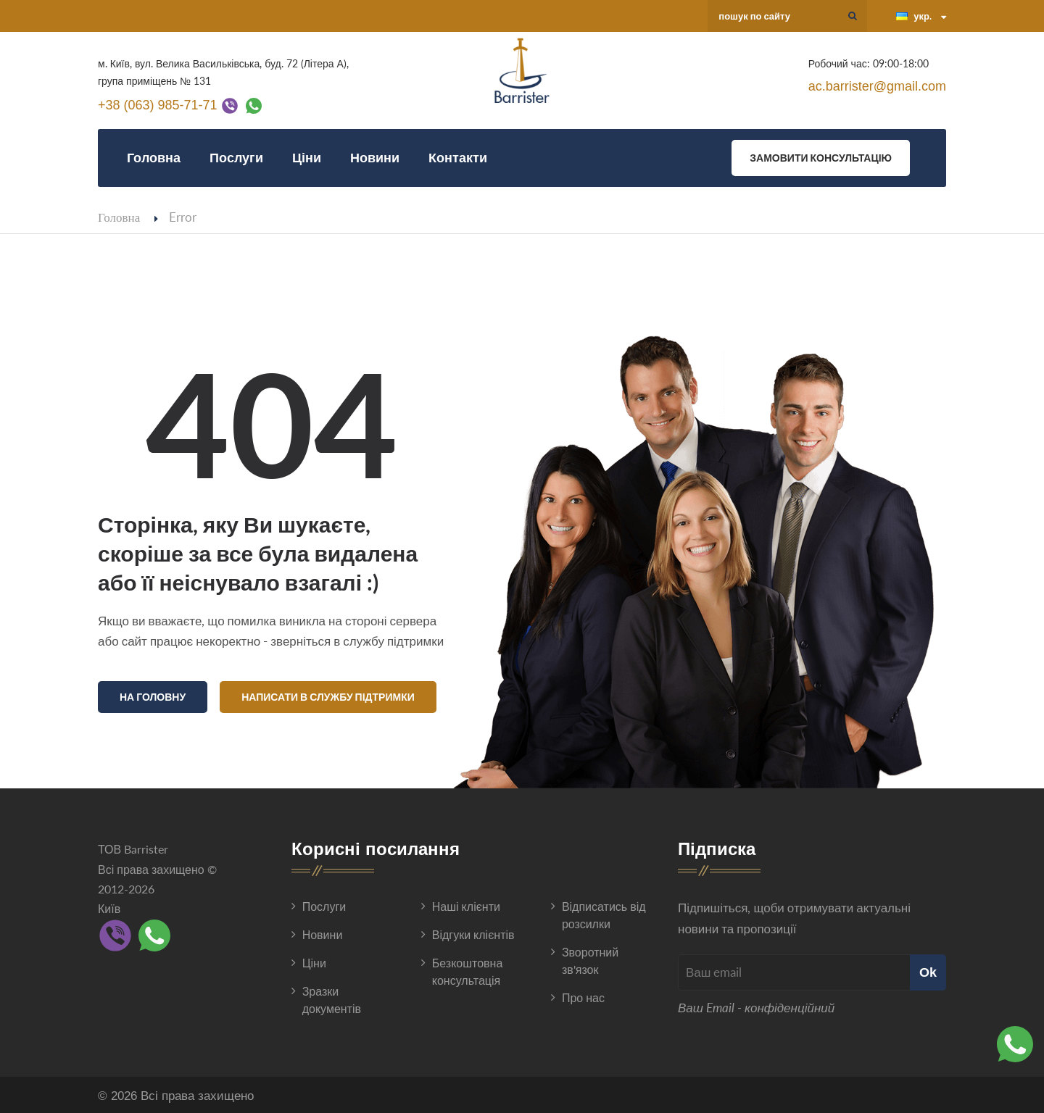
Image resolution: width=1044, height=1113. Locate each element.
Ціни (306, 157)
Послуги (236, 157)
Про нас (583, 994)
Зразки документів (331, 996)
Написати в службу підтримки (328, 697)
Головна (154, 157)
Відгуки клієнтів (473, 931)
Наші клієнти (466, 903)
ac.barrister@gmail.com (877, 86)
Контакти (457, 157)
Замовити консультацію (821, 157)
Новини (374, 157)
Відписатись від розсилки (604, 912)
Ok (928, 969)
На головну (153, 697)
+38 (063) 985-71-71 (158, 104)
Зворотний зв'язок (590, 957)
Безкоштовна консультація (467, 968)
